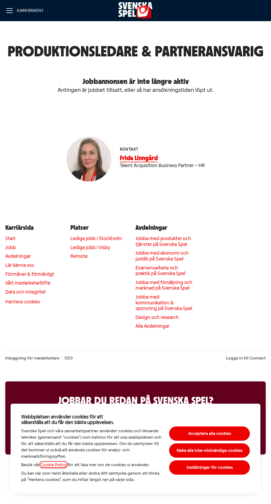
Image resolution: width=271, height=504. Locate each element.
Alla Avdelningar (152, 326)
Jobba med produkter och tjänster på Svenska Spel (163, 241)
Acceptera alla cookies (209, 433)
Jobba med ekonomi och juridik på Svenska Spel (162, 256)
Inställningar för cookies (210, 467)
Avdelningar (18, 256)
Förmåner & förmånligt (29, 274)
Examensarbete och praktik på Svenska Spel (160, 271)
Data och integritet (25, 292)
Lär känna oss (19, 265)
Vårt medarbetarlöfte (27, 283)
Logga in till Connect (246, 358)
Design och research (157, 317)
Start (10, 238)
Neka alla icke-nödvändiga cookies (209, 450)
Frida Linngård (139, 158)
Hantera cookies (22, 302)
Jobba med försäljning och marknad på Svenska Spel (164, 285)
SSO (69, 358)
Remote (79, 256)
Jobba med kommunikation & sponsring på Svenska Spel (164, 302)
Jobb (10, 247)
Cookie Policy (53, 464)
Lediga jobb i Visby (90, 247)
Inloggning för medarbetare (32, 358)
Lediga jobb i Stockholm (96, 238)
